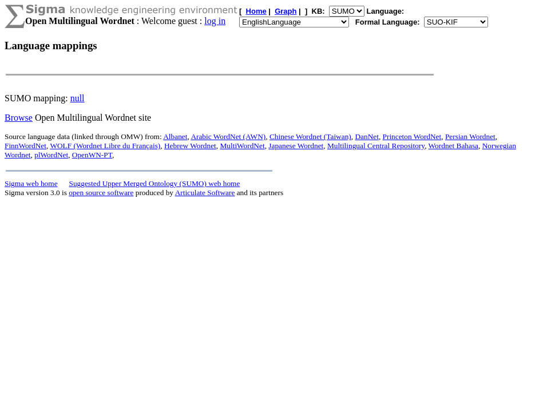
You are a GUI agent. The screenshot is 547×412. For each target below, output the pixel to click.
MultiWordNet (242, 145)
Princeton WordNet (412, 136)
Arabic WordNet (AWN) (228, 136)
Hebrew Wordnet (190, 145)
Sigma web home (31, 183)
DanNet (366, 136)
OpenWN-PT (92, 154)
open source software (101, 192)
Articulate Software (205, 192)
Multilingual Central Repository (376, 145)
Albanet (175, 136)
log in (214, 21)
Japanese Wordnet (295, 145)
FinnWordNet (25, 145)
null (77, 98)
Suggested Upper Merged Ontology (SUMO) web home (154, 183)
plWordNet (51, 154)
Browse (19, 117)
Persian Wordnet (470, 136)
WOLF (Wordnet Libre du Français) (105, 145)
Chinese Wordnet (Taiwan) (310, 136)
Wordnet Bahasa (453, 145)
